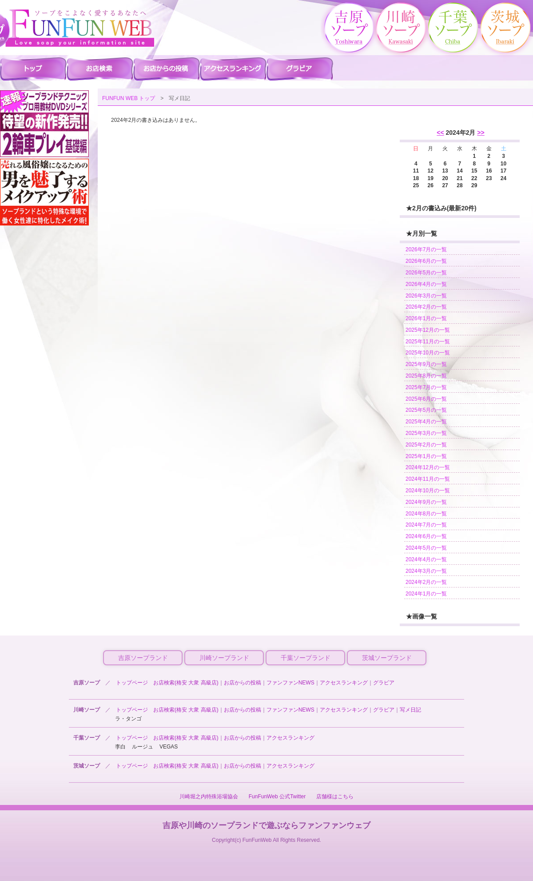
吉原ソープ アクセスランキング (233, 68)
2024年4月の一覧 (426, 559)
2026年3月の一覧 (426, 296)
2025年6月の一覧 (426, 399)
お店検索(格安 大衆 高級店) (186, 683)
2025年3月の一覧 (426, 433)
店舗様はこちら (335, 796)
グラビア (383, 683)
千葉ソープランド (305, 657)
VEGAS (168, 747)
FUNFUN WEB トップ (128, 98)
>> (480, 132)
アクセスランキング (344, 683)
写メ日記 (410, 710)
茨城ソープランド (387, 657)
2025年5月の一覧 (426, 410)
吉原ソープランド (143, 657)
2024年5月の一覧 (426, 548)
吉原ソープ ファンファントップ (33, 68)
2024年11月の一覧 (428, 479)
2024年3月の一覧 (426, 571)
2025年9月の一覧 (426, 364)
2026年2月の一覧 (426, 307)
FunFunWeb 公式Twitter (277, 796)
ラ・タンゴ (128, 719)
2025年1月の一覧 (426, 456)
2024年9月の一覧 (426, 502)
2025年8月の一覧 (426, 376)
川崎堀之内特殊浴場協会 (208, 796)
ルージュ (142, 747)
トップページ (132, 683)
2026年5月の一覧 (426, 273)
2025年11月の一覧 (428, 341)
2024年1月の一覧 (426, 594)
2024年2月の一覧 (426, 582)
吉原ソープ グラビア (299, 68)
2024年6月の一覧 (426, 536)
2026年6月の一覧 (426, 261)
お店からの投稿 (242, 683)
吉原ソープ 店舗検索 (100, 68)
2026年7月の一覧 (426, 249)
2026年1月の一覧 (426, 318)
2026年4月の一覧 (426, 284)
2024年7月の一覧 (426, 525)
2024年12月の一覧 (428, 467)
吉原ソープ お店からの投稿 (166, 68)
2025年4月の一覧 (426, 421)
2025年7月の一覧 (426, 387)
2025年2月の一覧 (426, 445)
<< (440, 132)
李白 (120, 747)
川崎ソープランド (224, 657)
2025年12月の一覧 (428, 330)
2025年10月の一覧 (428, 353)
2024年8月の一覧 (426, 514)
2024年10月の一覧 (428, 490)
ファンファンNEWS (290, 683)
